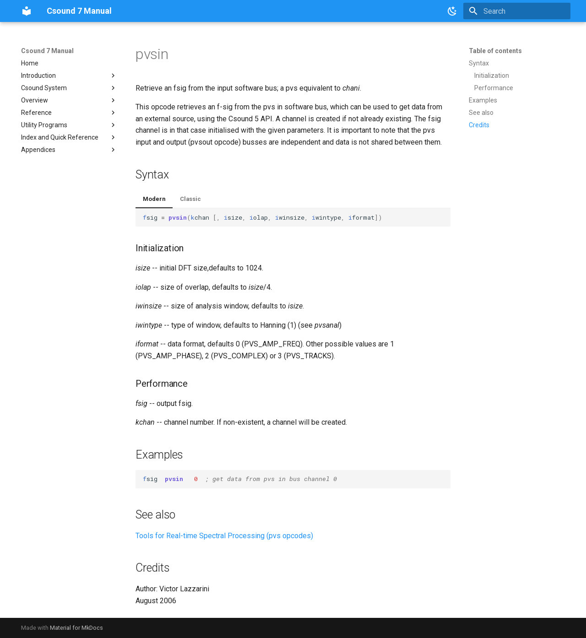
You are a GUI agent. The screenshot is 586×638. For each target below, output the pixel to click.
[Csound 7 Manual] (26, 11)
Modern (154, 198)
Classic (190, 198)
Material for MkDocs (76, 627)
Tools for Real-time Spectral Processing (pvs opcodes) (224, 535)
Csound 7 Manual (47, 50)
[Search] (516, 11)
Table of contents (495, 50)
